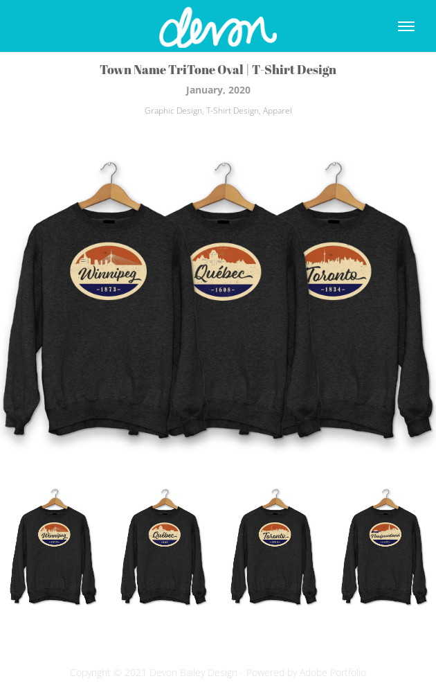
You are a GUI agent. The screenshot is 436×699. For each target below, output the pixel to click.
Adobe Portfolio (333, 672)
